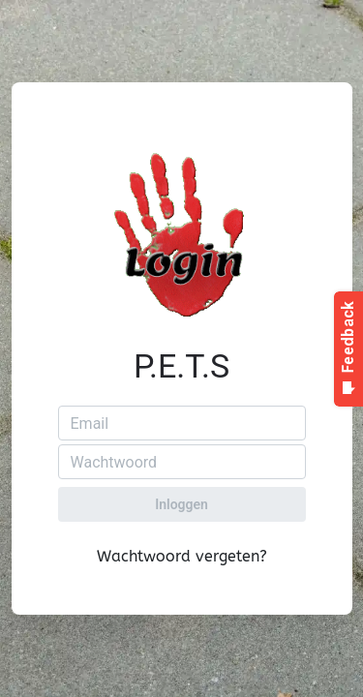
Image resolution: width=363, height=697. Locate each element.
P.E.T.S (181, 365)
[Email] (182, 423)
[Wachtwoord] (182, 461)
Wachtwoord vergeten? (182, 556)
